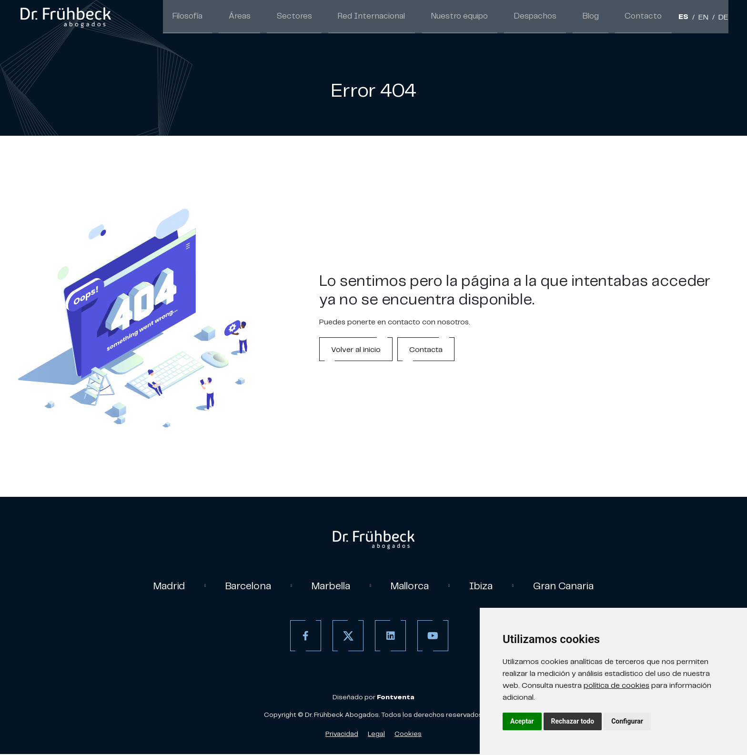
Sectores (333, 17)
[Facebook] (304, 636)
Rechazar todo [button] (573, 721)
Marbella (330, 586)
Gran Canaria (569, 586)
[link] (65, 17)
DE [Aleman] (723, 18)
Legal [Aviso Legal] (376, 734)
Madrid (163, 586)
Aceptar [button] (522, 721)
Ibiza (486, 586)
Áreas (285, 17)
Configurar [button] (627, 721)
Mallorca (412, 586)
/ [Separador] (693, 18)
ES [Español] (683, 18)
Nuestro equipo (482, 17)
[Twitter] (346, 636)
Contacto (647, 17)
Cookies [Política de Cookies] (408, 734)
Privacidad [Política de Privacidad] (341, 734)
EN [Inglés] (703, 18)
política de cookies (616, 685)
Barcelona (244, 586)
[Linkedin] (389, 636)
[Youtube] (431, 636)
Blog (600, 17)
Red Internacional (402, 17)
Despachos (551, 17)
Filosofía (239, 17)
